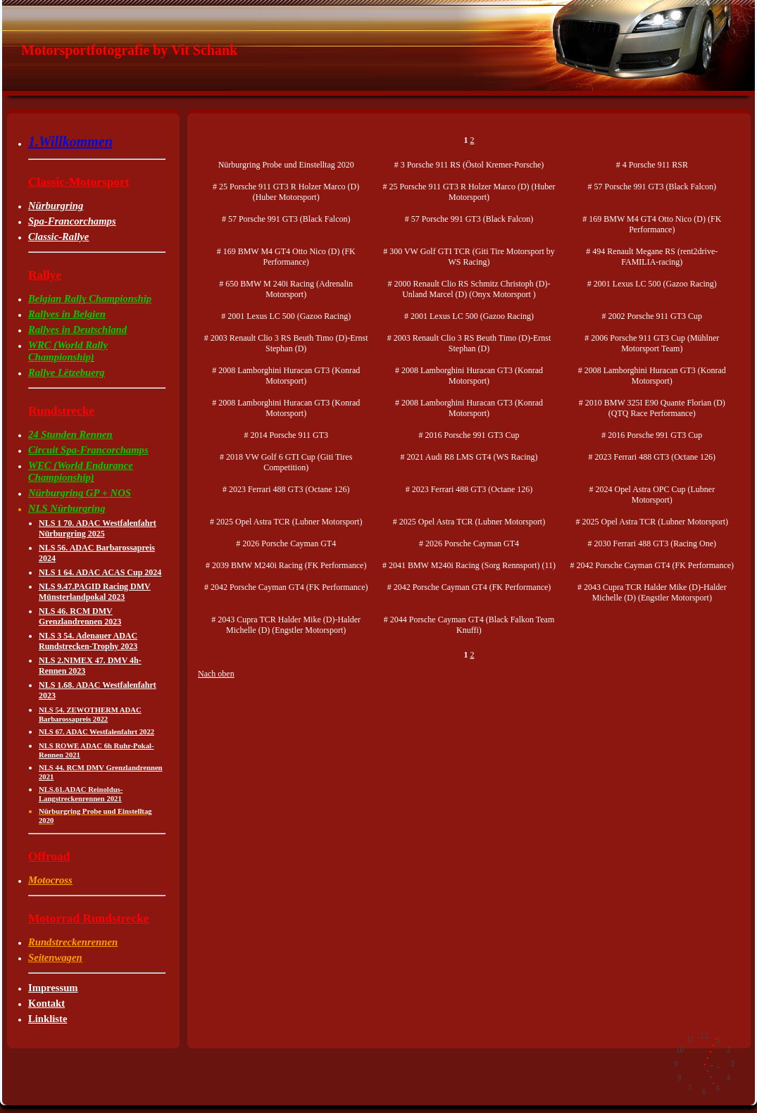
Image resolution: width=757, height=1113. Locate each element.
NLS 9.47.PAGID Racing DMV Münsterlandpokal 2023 (95, 591)
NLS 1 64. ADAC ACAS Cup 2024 (100, 572)
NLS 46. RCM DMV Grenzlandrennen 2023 (80, 616)
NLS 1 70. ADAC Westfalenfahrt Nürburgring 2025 (97, 528)
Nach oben (216, 674)
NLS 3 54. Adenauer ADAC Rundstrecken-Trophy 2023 (88, 641)
